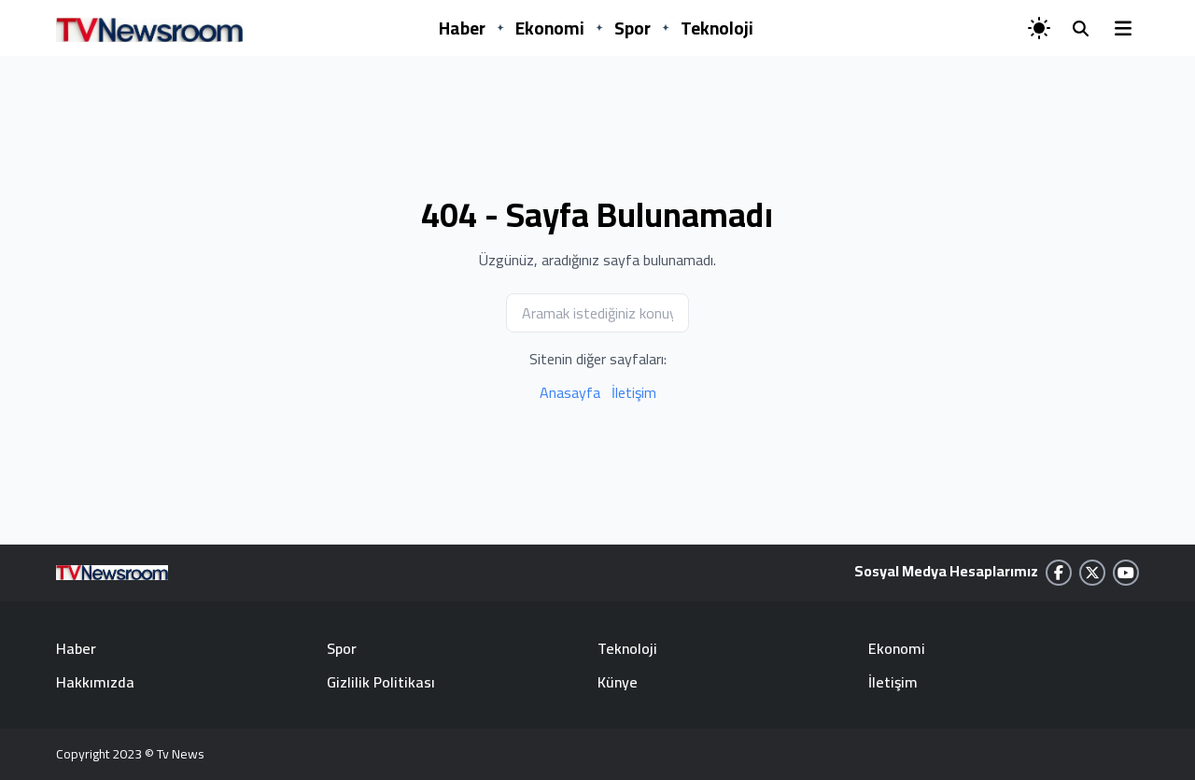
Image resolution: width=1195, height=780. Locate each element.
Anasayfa (570, 392)
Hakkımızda (95, 682)
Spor (632, 28)
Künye (618, 682)
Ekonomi (549, 28)
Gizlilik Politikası (381, 682)
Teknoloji (717, 28)
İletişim (634, 392)
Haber (462, 28)
